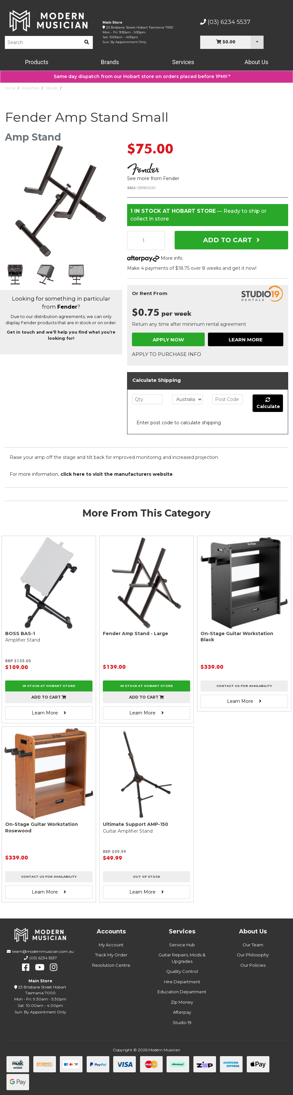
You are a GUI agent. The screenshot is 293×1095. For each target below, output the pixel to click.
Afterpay (182, 1012)
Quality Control (182, 971)
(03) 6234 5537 (225, 22)
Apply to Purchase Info (166, 354)
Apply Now (168, 339)
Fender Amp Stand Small (86, 88)
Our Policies (253, 965)
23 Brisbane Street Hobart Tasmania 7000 (139, 27)
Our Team (253, 944)
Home (10, 88)
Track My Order (111, 954)
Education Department (181, 991)
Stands (52, 88)
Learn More (246, 339)
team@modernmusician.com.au (43, 951)
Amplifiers (30, 88)
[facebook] (25, 967)
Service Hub (182, 944)
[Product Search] (43, 42)
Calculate (268, 403)
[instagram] (53, 967)
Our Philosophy (253, 954)
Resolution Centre (111, 965)
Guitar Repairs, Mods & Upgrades (181, 958)
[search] (87, 42)
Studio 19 (182, 1022)
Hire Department (182, 981)
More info (154, 258)
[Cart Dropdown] (257, 42)
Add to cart (48, 697)
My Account (111, 944)
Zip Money (182, 1002)
